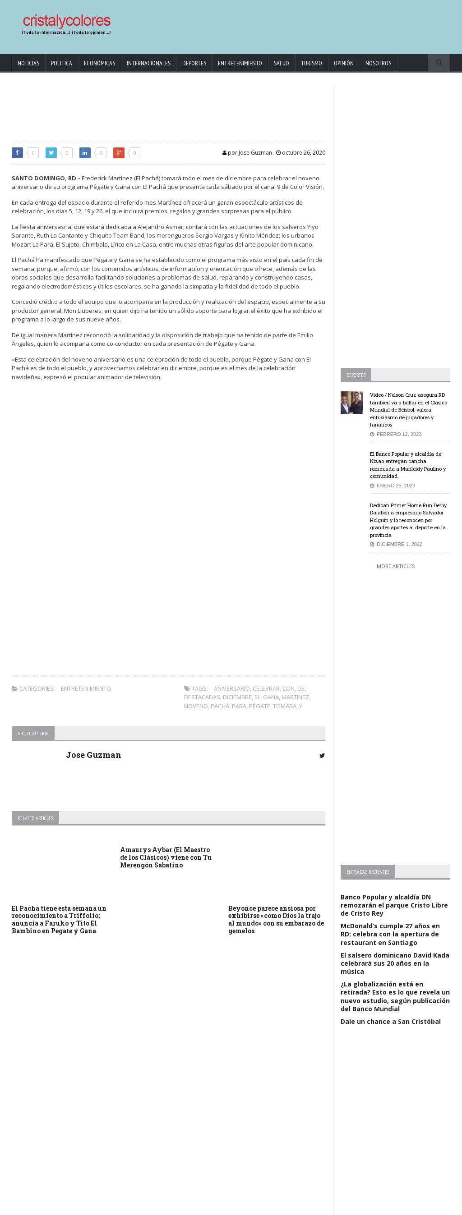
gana (271, 697)
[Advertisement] (278, 22)
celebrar (266, 688)
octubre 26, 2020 (300, 152)
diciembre (237, 697)
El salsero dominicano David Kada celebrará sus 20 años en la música (395, 963)
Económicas (99, 63)
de (301, 688)
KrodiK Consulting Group (208, 1206)
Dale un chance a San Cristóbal (391, 1021)
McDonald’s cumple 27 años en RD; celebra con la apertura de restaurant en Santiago (390, 934)
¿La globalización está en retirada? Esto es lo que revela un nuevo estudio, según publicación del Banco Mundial (395, 996)
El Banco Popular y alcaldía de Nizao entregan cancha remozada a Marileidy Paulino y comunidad (408, 465)
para (239, 706)
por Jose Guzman (247, 152)
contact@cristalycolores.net (273, 1206)
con (288, 688)
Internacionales (149, 63)
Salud (281, 63)
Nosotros (378, 63)
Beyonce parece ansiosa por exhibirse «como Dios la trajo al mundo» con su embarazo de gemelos (276, 919)
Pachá (220, 706)
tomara (284, 706)
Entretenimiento (240, 63)
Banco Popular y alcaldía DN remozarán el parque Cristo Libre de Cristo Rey (394, 905)
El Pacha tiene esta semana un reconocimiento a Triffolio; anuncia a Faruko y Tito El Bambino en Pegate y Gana (59, 919)
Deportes (194, 63)
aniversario (232, 688)
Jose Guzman (93, 754)
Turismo (311, 63)
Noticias (28, 63)
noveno (196, 706)
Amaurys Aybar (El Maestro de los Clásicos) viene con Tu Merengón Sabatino (166, 857)
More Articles (396, 566)
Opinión (344, 63)
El (257, 697)
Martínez (295, 697)
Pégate (259, 706)
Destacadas (202, 697)
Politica (61, 63)
